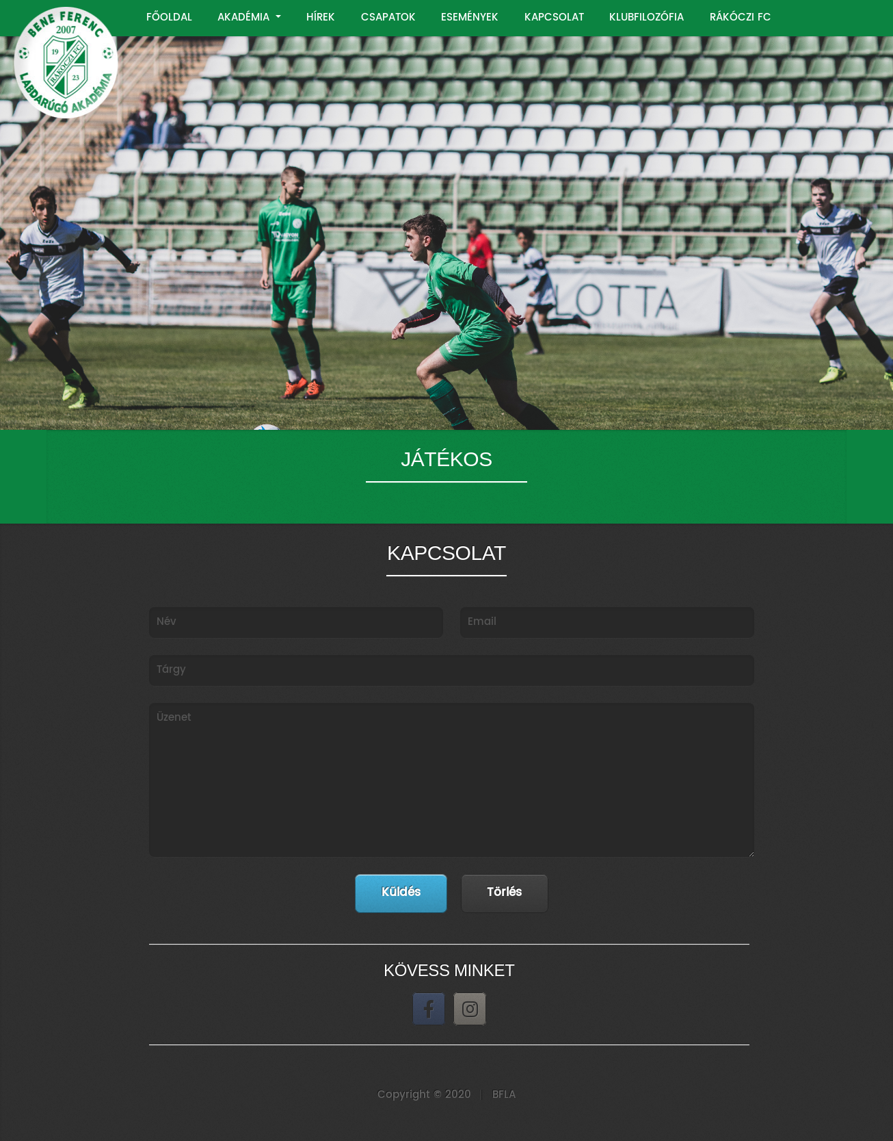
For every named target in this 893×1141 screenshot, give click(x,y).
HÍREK (320, 17)
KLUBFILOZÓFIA (646, 17)
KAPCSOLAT (554, 17)
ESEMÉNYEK (469, 17)
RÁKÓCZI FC (740, 17)
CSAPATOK (388, 17)
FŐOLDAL (169, 17)
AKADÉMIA (245, 17)
